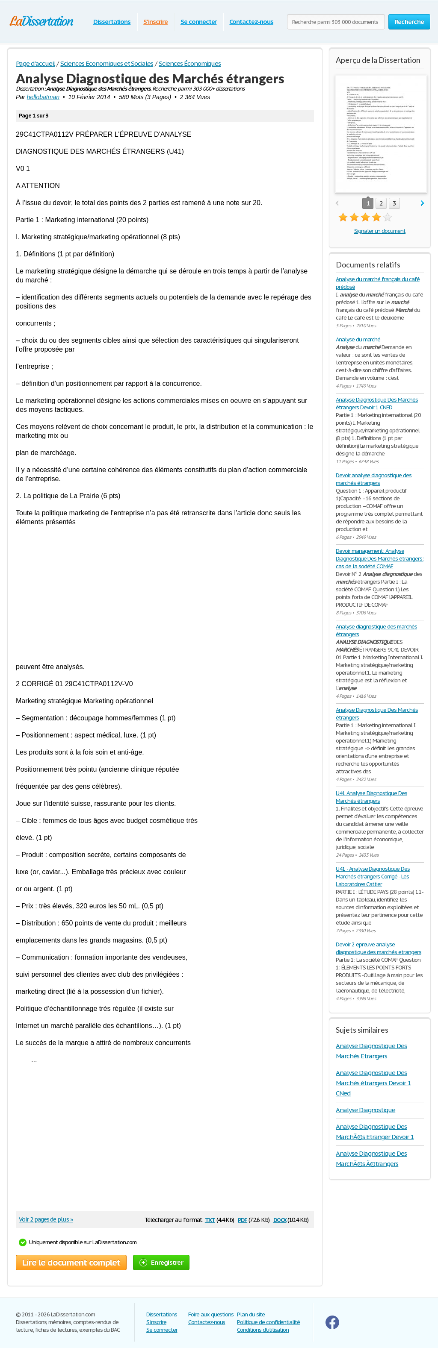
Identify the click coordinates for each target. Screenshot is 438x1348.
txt (210, 1219)
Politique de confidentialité (268, 1322)
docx (280, 1219)
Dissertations (111, 22)
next (423, 203)
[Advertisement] (165, 594)
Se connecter (199, 22)
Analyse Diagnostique (365, 1110)
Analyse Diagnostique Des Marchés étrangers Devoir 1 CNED (377, 403)
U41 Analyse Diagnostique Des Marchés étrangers (371, 797)
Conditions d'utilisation (263, 1329)
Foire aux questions (211, 1314)
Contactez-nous (251, 22)
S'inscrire (155, 22)
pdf (242, 1219)
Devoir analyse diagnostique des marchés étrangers (373, 479)
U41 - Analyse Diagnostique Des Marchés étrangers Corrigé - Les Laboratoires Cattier (373, 876)
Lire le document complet (71, 1262)
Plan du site (251, 1314)
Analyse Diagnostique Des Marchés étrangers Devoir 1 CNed (373, 1083)
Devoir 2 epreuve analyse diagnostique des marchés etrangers (378, 948)
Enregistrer (161, 1262)
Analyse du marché (358, 339)
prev (337, 203)
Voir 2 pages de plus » (46, 1219)
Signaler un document (379, 231)
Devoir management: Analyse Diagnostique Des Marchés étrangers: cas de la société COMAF (379, 558)
